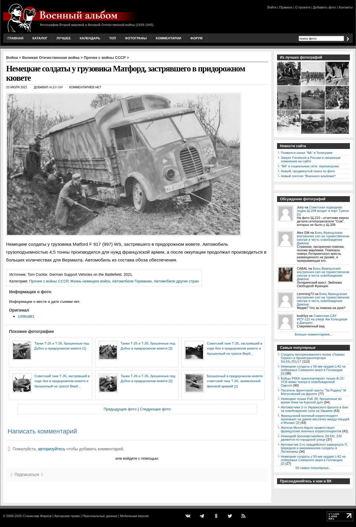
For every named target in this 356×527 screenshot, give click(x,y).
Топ (112, 38)
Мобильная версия (134, 516)
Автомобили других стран (176, 281)
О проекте (303, 7)
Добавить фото (324, 7)
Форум (196, 38)
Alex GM (56, 87)
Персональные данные (99, 516)
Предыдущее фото (120, 409)
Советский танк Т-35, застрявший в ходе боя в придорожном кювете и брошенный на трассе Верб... (234, 348)
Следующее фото (155, 409)
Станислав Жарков (37, 516)
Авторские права (67, 516)
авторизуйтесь (51, 449)
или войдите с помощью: (137, 458)
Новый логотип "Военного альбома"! (308, 176)
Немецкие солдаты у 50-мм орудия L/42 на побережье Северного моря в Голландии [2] (313, 460)
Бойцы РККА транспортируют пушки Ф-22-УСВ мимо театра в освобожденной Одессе (313, 382)
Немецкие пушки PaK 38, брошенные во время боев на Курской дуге (311, 400)
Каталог (39, 38)
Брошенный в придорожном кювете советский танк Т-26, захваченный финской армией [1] (235, 381)
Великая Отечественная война (51, 57)
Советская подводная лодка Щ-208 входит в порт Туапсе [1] (323, 210)
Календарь (90, 38)
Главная (15, 38)
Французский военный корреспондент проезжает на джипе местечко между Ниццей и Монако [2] (315, 419)
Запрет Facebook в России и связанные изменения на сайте (311, 159)
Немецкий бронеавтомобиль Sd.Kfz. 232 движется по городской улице (311, 437)
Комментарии (168, 38)
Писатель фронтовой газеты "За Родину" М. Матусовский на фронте (314, 392)
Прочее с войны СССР (105, 57)
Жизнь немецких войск (90, 281)
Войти (271, 7)
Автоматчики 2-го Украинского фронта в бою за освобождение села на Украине (314, 408)
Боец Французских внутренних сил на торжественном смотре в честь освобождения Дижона (323, 238)
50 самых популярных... (313, 468)
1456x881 (26, 316)
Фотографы (136, 38)
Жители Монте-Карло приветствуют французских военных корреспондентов (311, 429)
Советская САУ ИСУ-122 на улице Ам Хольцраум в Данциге (322, 319)
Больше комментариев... (313, 334)
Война (12, 57)
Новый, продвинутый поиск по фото (308, 171)
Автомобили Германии (132, 281)
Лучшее (64, 38)
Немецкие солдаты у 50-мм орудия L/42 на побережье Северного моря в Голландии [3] (313, 370)
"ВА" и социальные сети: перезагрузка (310, 166)
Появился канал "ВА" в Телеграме (306, 152)
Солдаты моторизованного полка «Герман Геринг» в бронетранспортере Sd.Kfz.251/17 (313, 358)
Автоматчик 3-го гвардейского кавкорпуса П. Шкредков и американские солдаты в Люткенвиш (314, 448)
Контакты (346, 7)
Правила (285, 7)
